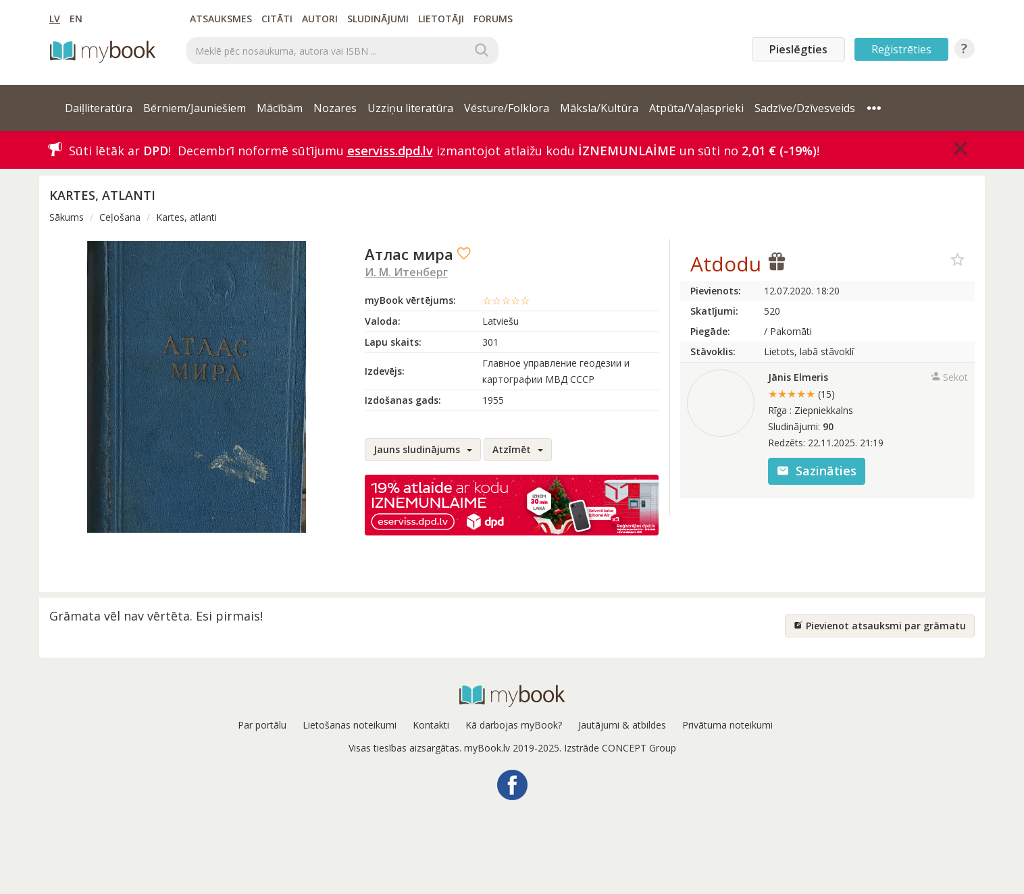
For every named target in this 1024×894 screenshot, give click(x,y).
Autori (320, 18)
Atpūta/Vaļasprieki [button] (696, 108)
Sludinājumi (378, 18)
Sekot (949, 377)
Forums (493, 18)
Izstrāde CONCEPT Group (620, 747)
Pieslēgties (798, 49)
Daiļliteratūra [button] (98, 108)
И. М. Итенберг (406, 272)
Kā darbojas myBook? (513, 724)
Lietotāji (441, 18)
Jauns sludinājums (423, 449)
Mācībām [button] (280, 108)
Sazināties (816, 471)
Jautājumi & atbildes (622, 724)
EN (76, 18)
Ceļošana (119, 217)
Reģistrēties (901, 49)
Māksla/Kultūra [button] (599, 108)
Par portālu (262, 724)
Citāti (276, 18)
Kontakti (431, 724)
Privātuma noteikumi (727, 724)
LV (54, 18)
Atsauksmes (221, 18)
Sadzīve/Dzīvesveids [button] (804, 108)
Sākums (66, 217)
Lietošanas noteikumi (349, 724)
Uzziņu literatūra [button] (410, 108)
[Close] (960, 148)
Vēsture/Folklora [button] (506, 108)
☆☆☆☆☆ (506, 300)
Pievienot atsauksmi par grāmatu (880, 625)
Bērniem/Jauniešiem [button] (194, 108)
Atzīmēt (517, 449)
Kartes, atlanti (186, 217)
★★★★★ (801, 393)
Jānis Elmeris (798, 377)
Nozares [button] (335, 108)
